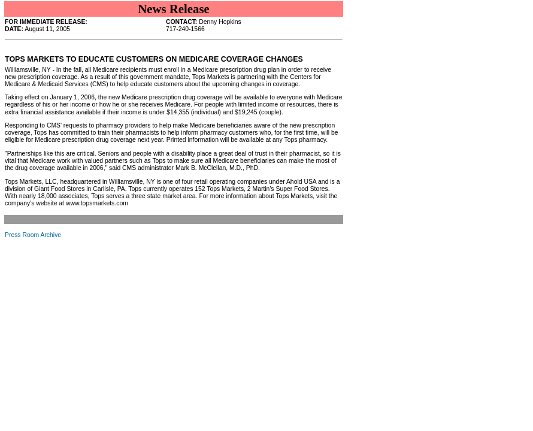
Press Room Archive (33, 235)
